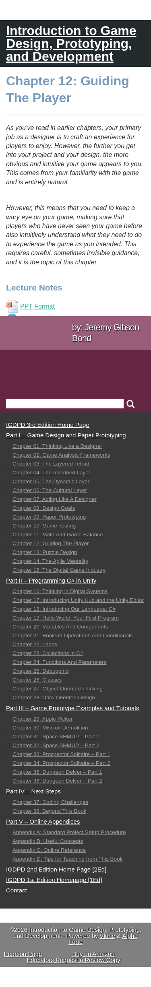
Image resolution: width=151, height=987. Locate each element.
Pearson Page (23, 953)
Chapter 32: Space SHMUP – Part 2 (55, 745)
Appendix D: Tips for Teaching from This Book (67, 859)
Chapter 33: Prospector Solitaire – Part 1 (61, 754)
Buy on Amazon (93, 953)
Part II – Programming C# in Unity (51, 580)
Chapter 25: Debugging (40, 671)
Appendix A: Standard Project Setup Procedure (69, 832)
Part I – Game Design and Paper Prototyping (66, 435)
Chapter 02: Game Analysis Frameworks (61, 455)
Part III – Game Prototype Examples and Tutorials (72, 708)
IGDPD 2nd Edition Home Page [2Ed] (56, 869)
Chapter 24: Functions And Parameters (59, 662)
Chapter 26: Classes (37, 680)
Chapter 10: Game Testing (44, 526)
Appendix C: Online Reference (49, 850)
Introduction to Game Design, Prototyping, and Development (71, 43)
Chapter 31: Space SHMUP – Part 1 (55, 737)
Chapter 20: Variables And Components (60, 627)
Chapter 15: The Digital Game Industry (58, 570)
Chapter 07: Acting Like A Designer (54, 499)
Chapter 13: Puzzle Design (44, 552)
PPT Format (30, 306)
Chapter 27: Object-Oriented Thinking (57, 689)
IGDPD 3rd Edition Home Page (47, 424)
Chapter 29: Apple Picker (42, 719)
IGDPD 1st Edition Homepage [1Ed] (54, 879)
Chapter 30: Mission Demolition (50, 728)
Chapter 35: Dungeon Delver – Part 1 (57, 772)
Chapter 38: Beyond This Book (49, 811)
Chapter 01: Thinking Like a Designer (57, 446)
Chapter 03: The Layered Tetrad (50, 464)
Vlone (107, 935)
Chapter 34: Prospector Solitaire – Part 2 (61, 763)
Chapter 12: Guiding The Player (50, 543)
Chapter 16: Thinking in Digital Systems (60, 591)
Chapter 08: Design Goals (43, 508)
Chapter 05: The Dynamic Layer (50, 481)
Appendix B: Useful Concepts (47, 841)
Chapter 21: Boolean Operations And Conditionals (72, 636)
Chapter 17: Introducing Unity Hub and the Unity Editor (78, 600)
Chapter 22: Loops (34, 644)
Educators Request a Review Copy (73, 959)
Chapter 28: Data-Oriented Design (53, 697)
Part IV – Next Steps (33, 791)
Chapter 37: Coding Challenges (50, 802)
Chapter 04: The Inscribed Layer (51, 473)
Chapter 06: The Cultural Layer (49, 490)
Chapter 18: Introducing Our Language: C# (64, 609)
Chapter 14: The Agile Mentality (50, 561)
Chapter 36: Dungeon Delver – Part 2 (57, 781)
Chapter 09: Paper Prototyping (49, 517)
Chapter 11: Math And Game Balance (57, 535)
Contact (16, 890)
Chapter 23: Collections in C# (47, 653)
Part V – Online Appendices (43, 821)
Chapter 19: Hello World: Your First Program (65, 618)
